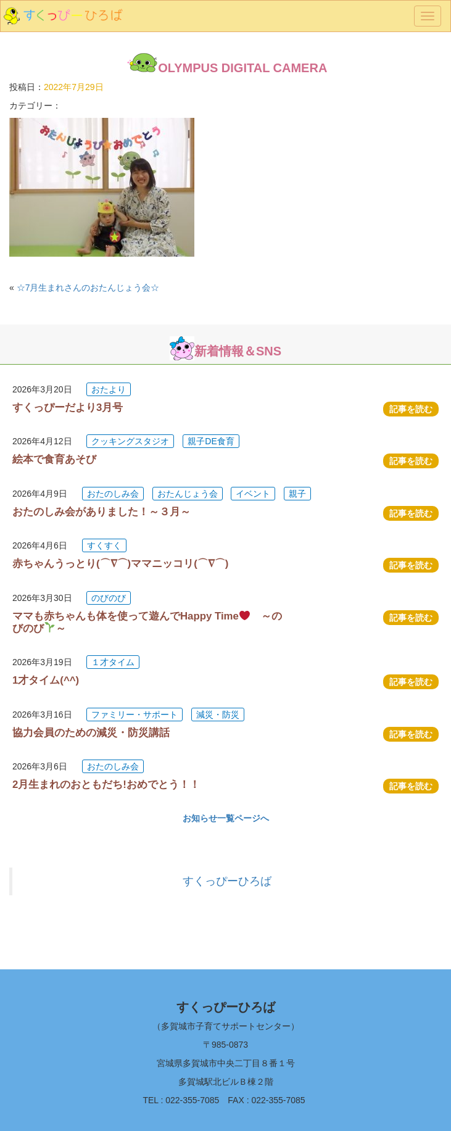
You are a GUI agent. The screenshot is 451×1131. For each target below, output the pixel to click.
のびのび (108, 598)
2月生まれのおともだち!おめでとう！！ (106, 784)
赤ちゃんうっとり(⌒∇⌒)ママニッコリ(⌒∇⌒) (120, 564)
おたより (108, 389)
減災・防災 (217, 714)
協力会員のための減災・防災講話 (91, 733)
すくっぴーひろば (227, 881)
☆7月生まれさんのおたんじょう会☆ (88, 287)
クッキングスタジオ (130, 441)
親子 (297, 494)
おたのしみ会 (113, 494)
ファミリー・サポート (134, 714)
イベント (253, 494)
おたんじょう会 (187, 494)
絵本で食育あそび (54, 459)
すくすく (104, 545)
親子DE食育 (211, 441)
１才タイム (112, 662)
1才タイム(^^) (45, 680)
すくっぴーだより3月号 (67, 407)
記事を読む (410, 409)
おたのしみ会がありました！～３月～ (101, 512)
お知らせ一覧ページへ (226, 818)
